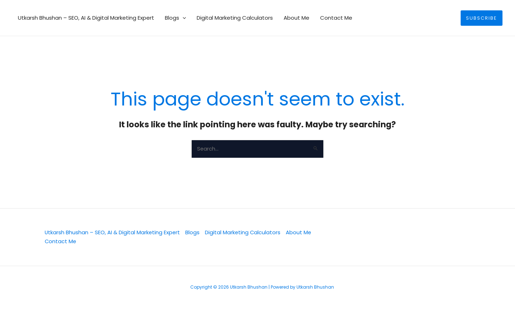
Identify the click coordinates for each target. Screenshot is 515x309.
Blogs (175, 18)
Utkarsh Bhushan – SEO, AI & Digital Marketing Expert (86, 17)
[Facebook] (389, 237)
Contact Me (336, 17)
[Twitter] (341, 237)
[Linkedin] (365, 237)
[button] (182, 18)
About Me (296, 17)
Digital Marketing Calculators (235, 17)
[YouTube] (414, 237)
